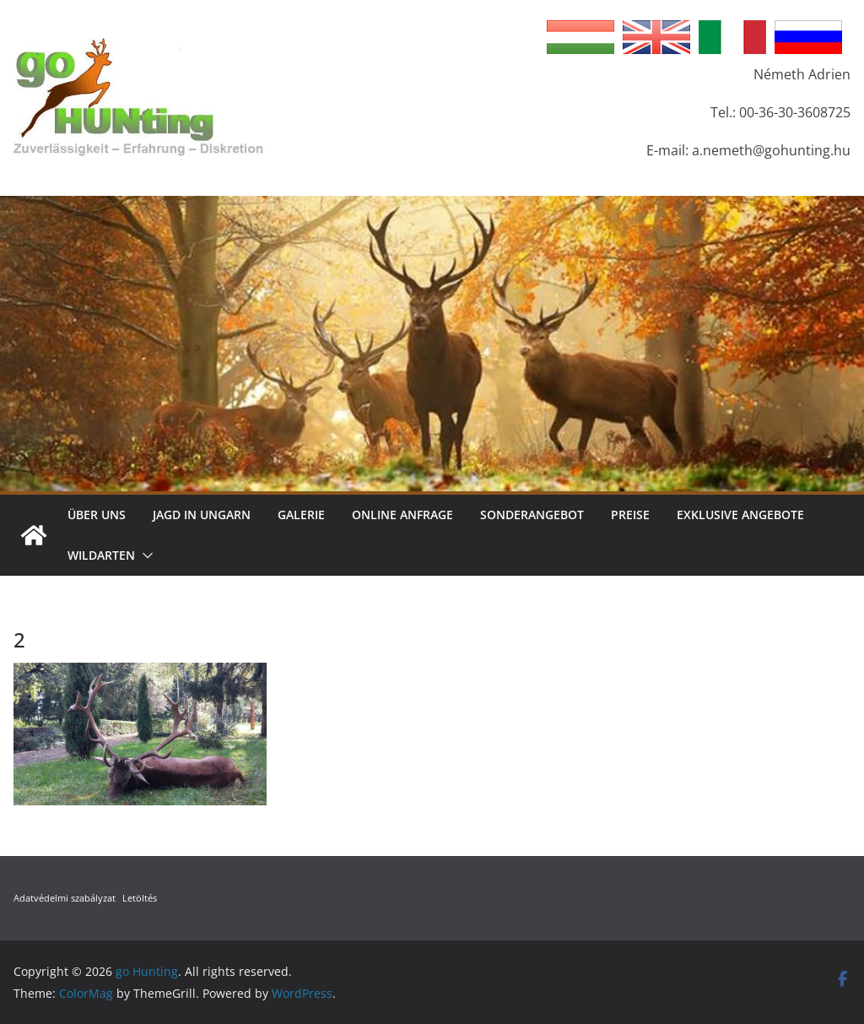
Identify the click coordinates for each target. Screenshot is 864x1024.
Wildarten (101, 555)
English (656, 37)
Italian (732, 37)
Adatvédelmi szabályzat (65, 897)
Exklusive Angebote (740, 515)
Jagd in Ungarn (202, 515)
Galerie (301, 515)
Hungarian (580, 37)
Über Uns (97, 515)
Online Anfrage (402, 515)
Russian (808, 37)
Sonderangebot (532, 515)
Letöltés (139, 897)
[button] (144, 555)
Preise (630, 515)
